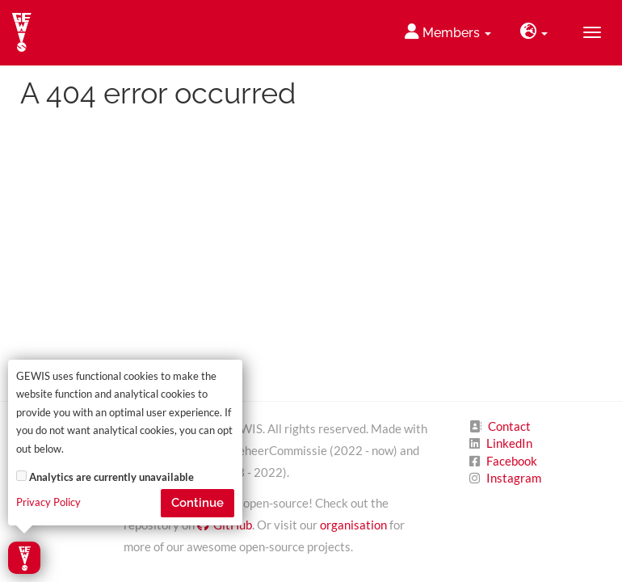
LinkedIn (509, 443)
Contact (509, 426)
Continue (197, 503)
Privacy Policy (48, 502)
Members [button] (448, 31)
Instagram (513, 477)
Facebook (511, 460)
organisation (353, 524)
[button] (534, 32)
